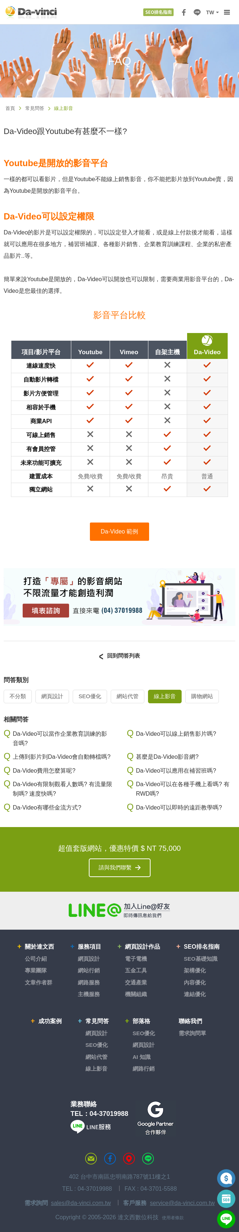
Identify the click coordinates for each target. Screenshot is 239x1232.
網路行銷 (144, 1068)
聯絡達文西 (91, 1158)
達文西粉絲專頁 (110, 1158)
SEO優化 (90, 696)
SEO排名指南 (202, 947)
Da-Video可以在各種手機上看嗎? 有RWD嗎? (182, 789)
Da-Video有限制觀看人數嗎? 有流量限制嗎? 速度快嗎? (62, 789)
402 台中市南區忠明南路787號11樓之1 (119, 1177)
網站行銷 (89, 970)
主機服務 (89, 994)
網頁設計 (52, 696)
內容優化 (195, 982)
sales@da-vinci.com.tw (81, 1203)
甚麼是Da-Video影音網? (167, 757)
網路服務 (89, 982)
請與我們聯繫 (115, 867)
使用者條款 (173, 1217)
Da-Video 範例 (120, 531)
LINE (197, 12)
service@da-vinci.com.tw (182, 1203)
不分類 (18, 696)
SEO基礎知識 (200, 959)
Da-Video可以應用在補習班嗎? (176, 771)
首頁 (10, 108)
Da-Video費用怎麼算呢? (44, 771)
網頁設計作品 (142, 947)
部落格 (141, 1021)
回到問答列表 (123, 656)
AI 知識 (142, 1057)
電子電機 (136, 959)
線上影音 (165, 696)
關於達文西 (39, 947)
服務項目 (89, 947)
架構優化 (195, 970)
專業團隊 (36, 970)
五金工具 (136, 970)
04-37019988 (109, 1113)
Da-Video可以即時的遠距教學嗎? (179, 807)
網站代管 (128, 696)
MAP (129, 1158)
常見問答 (34, 108)
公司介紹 (36, 959)
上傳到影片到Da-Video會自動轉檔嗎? (61, 757)
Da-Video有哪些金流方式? (47, 807)
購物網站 (202, 696)
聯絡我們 (190, 1021)
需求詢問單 (192, 1033)
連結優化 (195, 994)
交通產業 (136, 982)
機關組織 (136, 994)
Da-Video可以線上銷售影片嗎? (176, 734)
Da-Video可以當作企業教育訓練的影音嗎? (60, 738)
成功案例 (50, 1021)
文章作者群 (38, 982)
